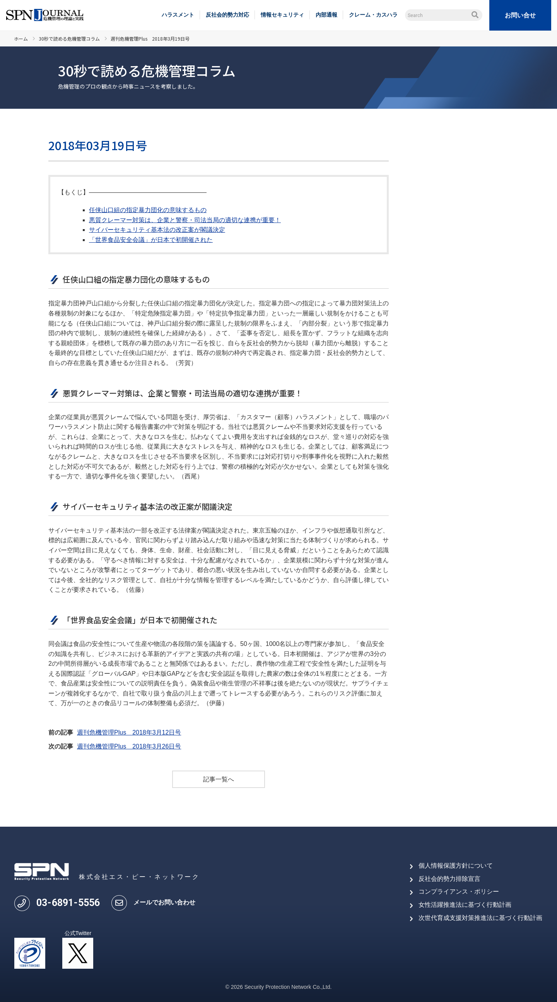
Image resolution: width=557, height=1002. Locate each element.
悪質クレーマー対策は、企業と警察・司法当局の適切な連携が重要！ (185, 220)
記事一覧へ (218, 779)
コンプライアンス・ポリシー (459, 891)
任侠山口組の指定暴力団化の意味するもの (148, 210)
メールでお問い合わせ (164, 902)
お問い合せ (520, 15)
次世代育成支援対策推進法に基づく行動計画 (480, 918)
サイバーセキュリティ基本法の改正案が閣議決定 (157, 229)
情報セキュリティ (282, 15)
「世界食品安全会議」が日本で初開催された (151, 239)
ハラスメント (178, 15)
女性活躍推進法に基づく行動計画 (465, 904)
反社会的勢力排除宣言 (449, 878)
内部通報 (326, 15)
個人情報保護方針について (456, 865)
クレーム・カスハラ (373, 15)
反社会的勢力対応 (227, 15)
